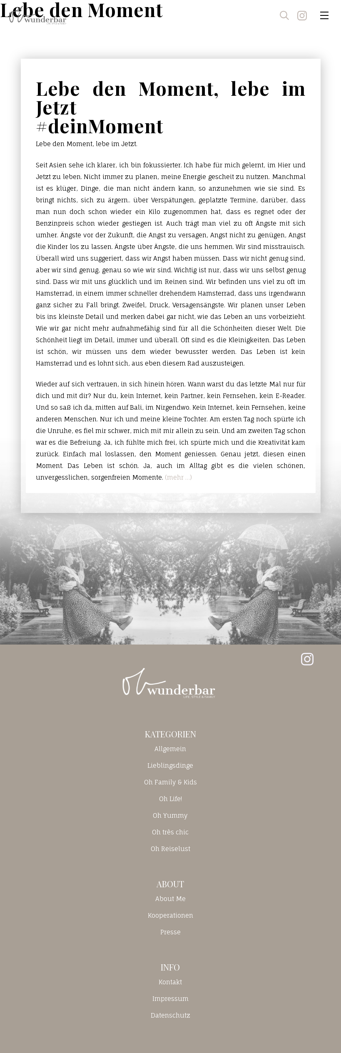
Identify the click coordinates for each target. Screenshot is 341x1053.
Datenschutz (170, 1015)
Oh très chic (170, 832)
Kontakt (170, 982)
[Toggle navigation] (324, 15)
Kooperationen (170, 915)
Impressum (170, 999)
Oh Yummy (170, 815)
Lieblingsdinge (170, 765)
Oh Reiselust (170, 849)
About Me (170, 899)
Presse (170, 932)
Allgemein (170, 749)
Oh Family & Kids (170, 782)
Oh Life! (170, 799)
